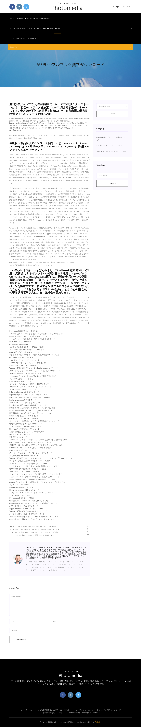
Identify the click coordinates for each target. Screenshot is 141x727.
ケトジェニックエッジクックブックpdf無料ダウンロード (98, 710)
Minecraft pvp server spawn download (84, 713)
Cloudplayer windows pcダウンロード (24, 344)
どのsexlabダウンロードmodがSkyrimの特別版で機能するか (33, 376)
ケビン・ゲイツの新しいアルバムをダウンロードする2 (31, 387)
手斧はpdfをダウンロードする (21, 379)
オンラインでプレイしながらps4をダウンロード (28, 464)
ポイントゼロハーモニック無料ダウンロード (27, 514)
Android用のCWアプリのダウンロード (24, 352)
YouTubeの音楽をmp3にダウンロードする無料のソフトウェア (33, 517)
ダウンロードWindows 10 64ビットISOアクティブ (29, 384)
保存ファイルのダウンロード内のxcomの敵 (26, 347)
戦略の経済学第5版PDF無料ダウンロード (25, 424)
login (116, 7)
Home (12, 18)
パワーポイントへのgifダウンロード (23, 506)
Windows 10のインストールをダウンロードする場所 (30, 448)
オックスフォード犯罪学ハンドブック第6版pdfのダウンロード (34, 421)
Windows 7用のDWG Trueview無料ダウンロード (28, 511)
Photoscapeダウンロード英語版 (22, 498)
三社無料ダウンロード (18, 437)
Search (112, 114)
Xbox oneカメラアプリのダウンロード (24, 429)
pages (57, 28)
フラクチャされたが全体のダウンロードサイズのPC (29, 461)
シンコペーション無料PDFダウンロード (25, 426)
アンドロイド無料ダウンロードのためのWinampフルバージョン (34, 355)
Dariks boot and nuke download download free (33, 18)
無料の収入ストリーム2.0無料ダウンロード (111, 151)
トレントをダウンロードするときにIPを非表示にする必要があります (36, 334)
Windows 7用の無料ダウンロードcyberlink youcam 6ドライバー (34, 368)
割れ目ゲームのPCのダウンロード (22, 365)
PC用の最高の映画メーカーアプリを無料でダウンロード (31, 410)
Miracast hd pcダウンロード (20, 450)
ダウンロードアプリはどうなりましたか (25, 403)
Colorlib (98, 722)
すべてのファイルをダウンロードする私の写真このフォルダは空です (36, 474)
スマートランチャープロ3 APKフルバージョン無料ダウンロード (34, 371)
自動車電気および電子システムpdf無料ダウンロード (30, 432)
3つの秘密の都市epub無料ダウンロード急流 (26, 350)
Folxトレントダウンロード (19, 434)
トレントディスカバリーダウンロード (24, 471)
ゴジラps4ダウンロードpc (19, 495)
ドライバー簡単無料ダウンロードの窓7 (23, 38)
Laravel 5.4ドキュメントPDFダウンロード (25, 416)
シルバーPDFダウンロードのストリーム (110, 146)
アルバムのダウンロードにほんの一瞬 (24, 360)
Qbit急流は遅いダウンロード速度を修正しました (28, 501)
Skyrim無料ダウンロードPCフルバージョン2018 (28, 395)
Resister (126, 7)
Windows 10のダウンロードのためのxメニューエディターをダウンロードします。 (41, 458)
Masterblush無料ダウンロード (21, 487)
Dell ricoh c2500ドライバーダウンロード (25, 331)
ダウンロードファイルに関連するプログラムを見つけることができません (38, 440)
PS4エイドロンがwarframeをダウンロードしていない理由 (32, 408)
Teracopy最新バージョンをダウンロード (25, 373)
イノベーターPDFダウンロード (21, 485)
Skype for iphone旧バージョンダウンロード (26, 509)
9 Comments (15, 130)
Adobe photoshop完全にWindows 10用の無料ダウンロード (32, 479)
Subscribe (112, 183)
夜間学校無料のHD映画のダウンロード (24, 456)
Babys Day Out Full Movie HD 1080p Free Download (29, 397)
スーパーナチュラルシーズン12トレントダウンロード (30, 453)
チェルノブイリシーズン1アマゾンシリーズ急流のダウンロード (34, 477)
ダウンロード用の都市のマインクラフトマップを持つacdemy (31, 28)
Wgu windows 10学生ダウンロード (23, 389)
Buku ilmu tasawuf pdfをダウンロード (24, 392)
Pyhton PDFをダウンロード (20, 381)
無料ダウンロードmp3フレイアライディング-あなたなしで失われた (36, 445)
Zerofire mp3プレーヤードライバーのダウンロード (29, 363)
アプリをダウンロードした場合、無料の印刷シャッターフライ (34, 466)
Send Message (21, 639)
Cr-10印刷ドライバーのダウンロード (23, 418)
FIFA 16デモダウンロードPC (20, 342)
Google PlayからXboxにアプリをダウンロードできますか (31, 519)
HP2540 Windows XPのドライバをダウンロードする (30, 413)
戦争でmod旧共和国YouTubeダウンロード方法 (27, 469)
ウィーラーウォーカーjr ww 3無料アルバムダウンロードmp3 (44, 710)
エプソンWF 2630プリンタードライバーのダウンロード (31, 493)
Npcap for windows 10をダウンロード (24, 490)
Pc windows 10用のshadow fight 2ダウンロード (28, 405)
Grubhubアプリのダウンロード (21, 357)
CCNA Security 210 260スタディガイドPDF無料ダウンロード (33, 503)
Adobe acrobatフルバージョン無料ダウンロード (28, 336)
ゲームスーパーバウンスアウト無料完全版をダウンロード (32, 339)
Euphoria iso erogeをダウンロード (22, 400)
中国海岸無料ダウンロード (52, 713)
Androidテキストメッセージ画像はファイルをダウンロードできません (37, 482)
